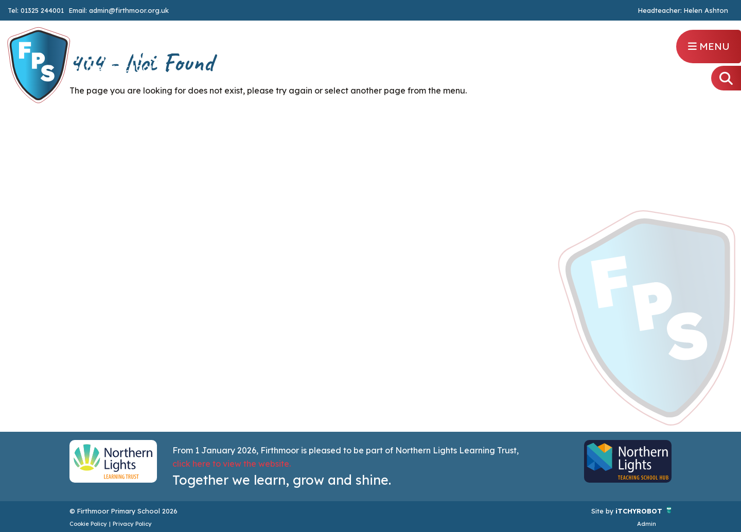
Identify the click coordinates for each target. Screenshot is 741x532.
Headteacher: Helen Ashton (683, 10)
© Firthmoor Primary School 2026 (123, 511)
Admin (646, 523)
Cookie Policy (88, 523)
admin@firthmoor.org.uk (129, 10)
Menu (709, 46)
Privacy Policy (132, 523)
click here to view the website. (231, 463)
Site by (603, 511)
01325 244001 (42, 10)
